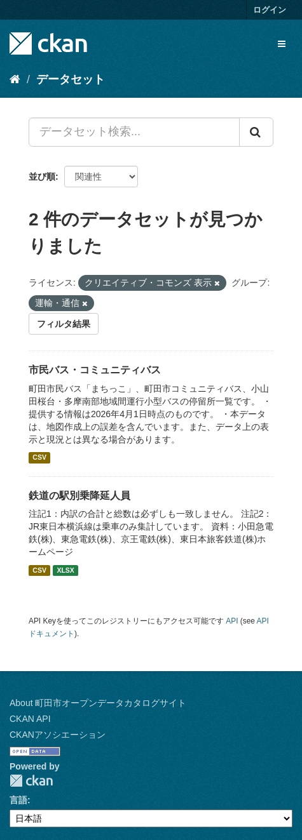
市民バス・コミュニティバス (95, 369)
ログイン (269, 10)
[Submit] (256, 132)
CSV (39, 458)
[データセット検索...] (134, 132)
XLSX (65, 570)
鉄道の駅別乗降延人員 (79, 495)
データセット (70, 79)
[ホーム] (15, 79)
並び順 (42, 176)
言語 (18, 800)
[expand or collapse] (281, 44)
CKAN (31, 780)
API (232, 621)
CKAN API (30, 719)
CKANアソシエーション (58, 735)
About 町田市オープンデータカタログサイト (98, 703)
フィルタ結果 (63, 324)
